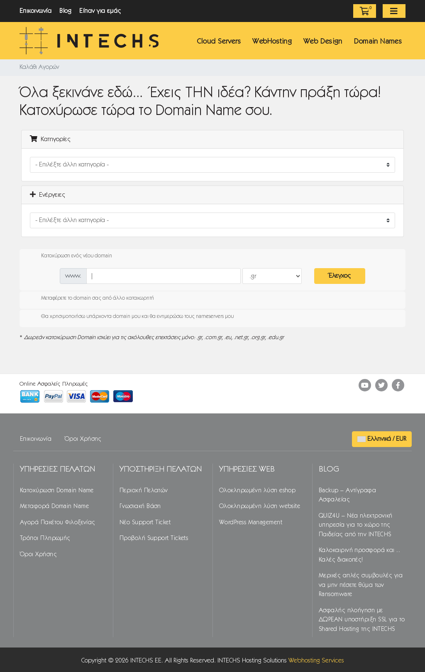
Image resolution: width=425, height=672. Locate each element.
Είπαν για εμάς (100, 11)
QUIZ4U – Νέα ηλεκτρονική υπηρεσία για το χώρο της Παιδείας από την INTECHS (356, 525)
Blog (65, 11)
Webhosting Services (316, 660)
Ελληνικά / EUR (381, 439)
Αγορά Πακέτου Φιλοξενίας (57, 522)
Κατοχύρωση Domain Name (57, 491)
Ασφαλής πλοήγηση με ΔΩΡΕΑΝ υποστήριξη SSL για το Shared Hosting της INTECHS (362, 620)
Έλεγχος (340, 276)
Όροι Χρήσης (83, 439)
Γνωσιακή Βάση (140, 506)
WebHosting (272, 41)
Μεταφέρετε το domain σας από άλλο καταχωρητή (91, 298)
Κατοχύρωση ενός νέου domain (70, 256)
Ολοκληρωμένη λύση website (259, 506)
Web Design (322, 41)
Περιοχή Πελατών (144, 491)
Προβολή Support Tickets (154, 538)
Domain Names (378, 41)
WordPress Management (250, 522)
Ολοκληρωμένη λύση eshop (257, 491)
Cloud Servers (219, 41)
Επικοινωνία (35, 11)
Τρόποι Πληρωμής (45, 538)
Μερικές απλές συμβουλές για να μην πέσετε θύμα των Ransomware (361, 585)
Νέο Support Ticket (145, 522)
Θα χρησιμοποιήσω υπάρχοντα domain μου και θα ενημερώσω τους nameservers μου (131, 316)
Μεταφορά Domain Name (54, 506)
